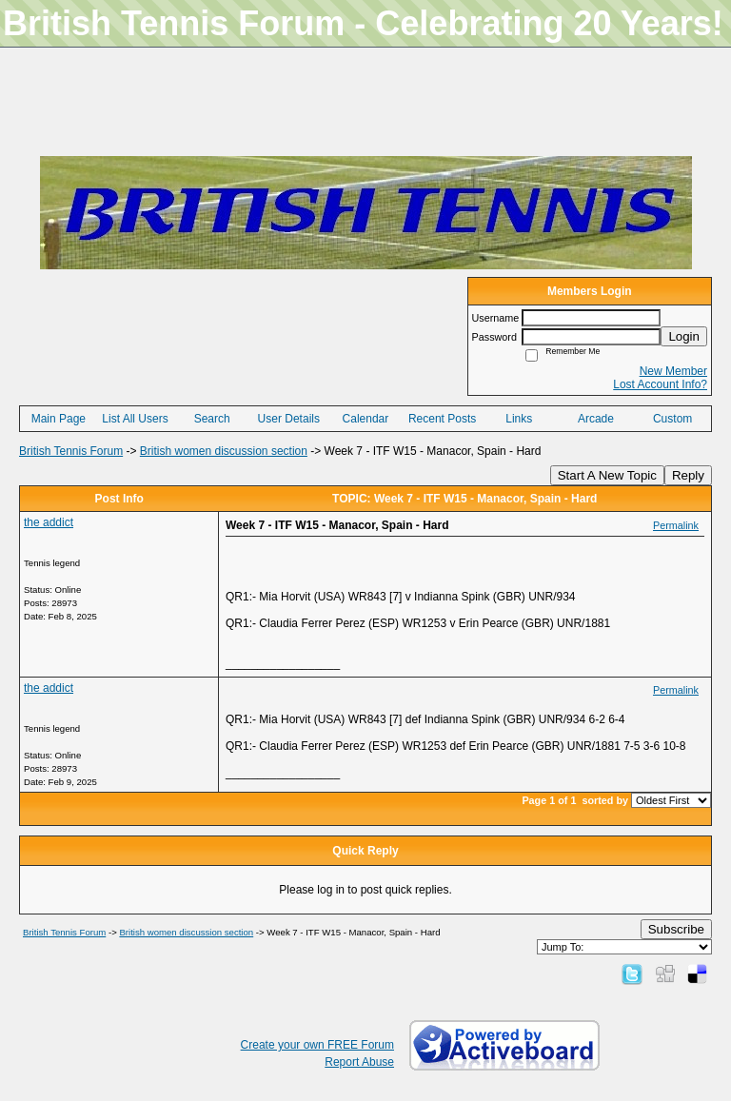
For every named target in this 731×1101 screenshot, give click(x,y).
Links (518, 418)
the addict (48, 522)
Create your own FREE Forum (317, 1045)
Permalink (676, 525)
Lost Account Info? (660, 384)
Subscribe (676, 929)
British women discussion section (223, 451)
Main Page (58, 418)
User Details (289, 418)
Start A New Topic (607, 475)
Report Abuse (359, 1062)
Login (684, 336)
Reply (688, 475)
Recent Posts (442, 418)
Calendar (366, 418)
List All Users (135, 418)
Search (212, 418)
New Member (673, 371)
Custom (672, 418)
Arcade (596, 418)
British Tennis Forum (71, 451)
